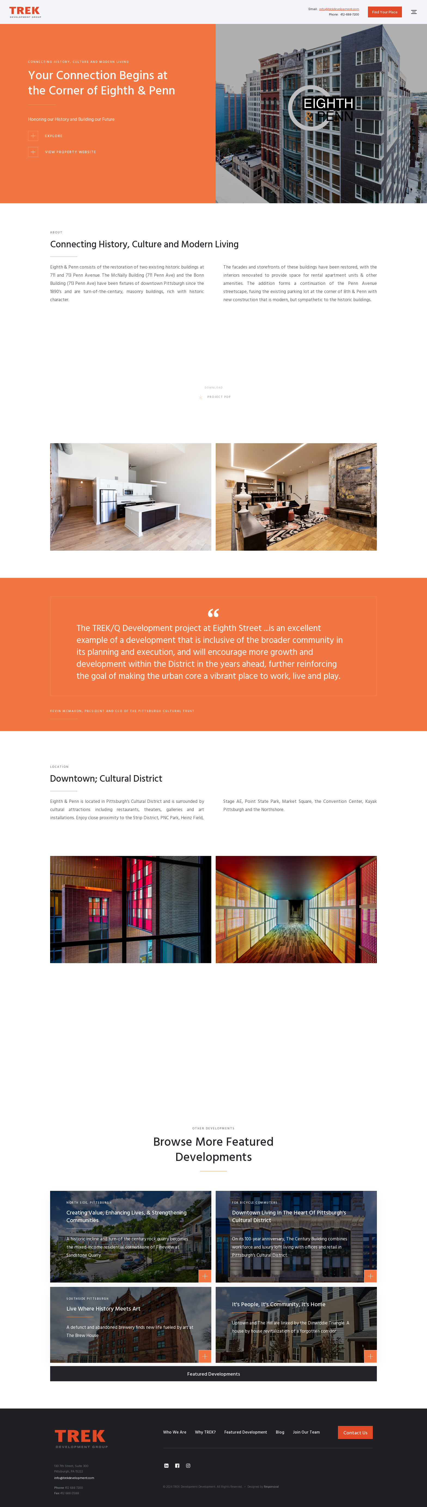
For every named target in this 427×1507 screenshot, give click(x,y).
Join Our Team (306, 1432)
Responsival (271, 1486)
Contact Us (355, 1433)
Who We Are (174, 1432)
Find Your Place (385, 12)
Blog (280, 1432)
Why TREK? (205, 1432)
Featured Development (245, 1432)
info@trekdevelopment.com (339, 9)
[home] (25, 12)
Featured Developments (213, 1374)
